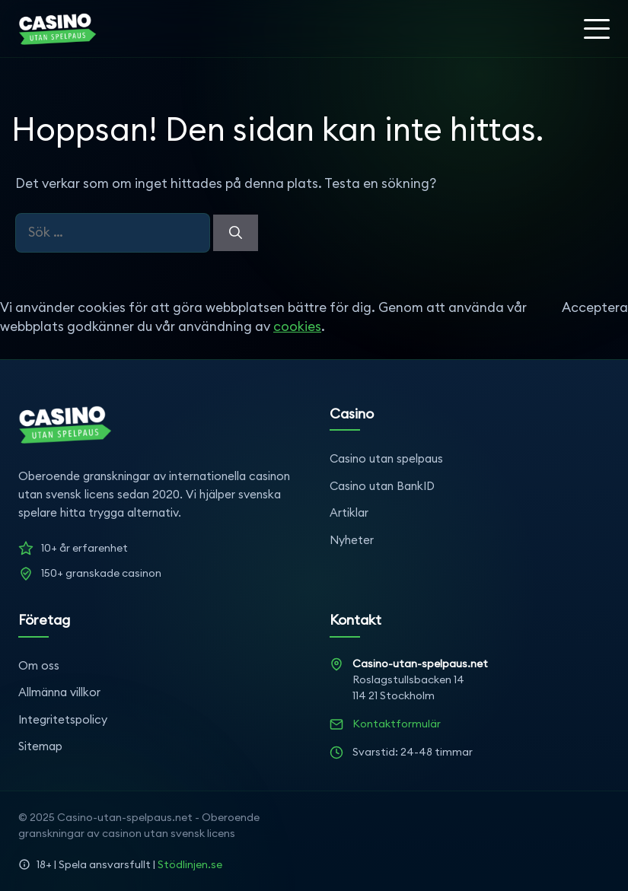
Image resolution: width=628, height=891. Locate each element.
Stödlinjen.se (190, 864)
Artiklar (349, 512)
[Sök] (235, 233)
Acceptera (595, 307)
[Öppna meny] (597, 29)
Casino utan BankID (382, 486)
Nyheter (352, 540)
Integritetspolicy (62, 719)
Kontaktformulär (396, 723)
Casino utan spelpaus (386, 458)
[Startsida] (57, 29)
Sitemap (40, 746)
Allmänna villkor (59, 692)
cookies (297, 326)
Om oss (38, 665)
